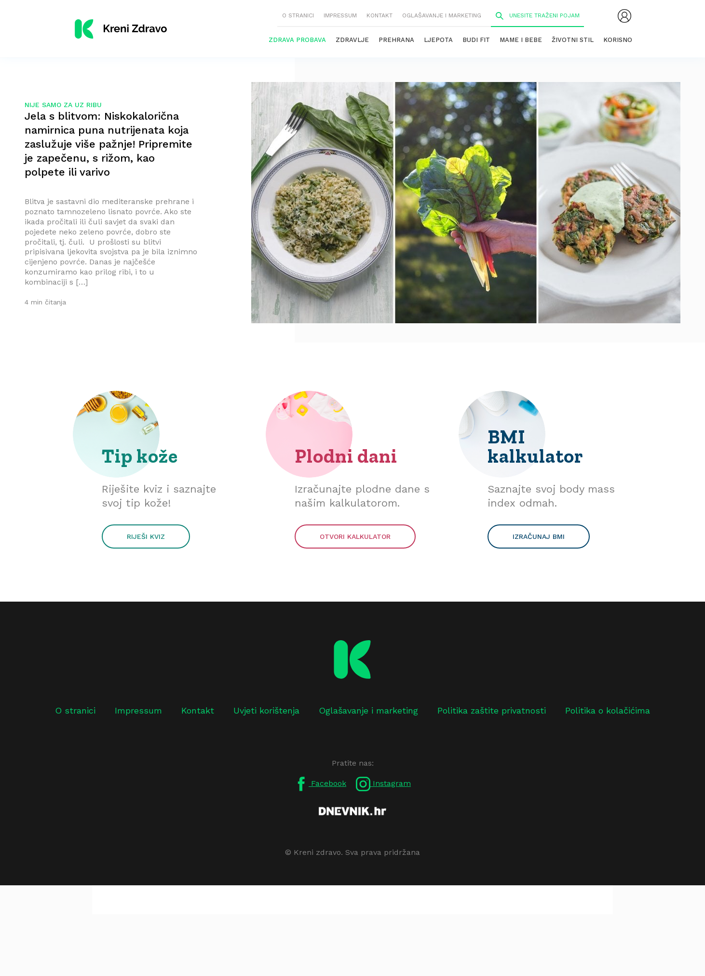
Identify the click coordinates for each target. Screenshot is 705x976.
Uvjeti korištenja (266, 710)
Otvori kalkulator (355, 536)
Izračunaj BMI (539, 536)
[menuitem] (624, 16)
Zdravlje (352, 39)
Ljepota (438, 39)
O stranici (298, 15)
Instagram (383, 784)
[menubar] (624, 16)
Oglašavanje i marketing (441, 15)
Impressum (340, 15)
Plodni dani (346, 455)
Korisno (617, 39)
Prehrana (396, 39)
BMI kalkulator (535, 446)
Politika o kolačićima (607, 710)
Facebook (320, 784)
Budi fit (476, 39)
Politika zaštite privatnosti (491, 710)
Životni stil (573, 39)
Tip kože (140, 455)
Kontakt (379, 15)
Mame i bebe (521, 39)
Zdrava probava (297, 39)
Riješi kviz (146, 536)
